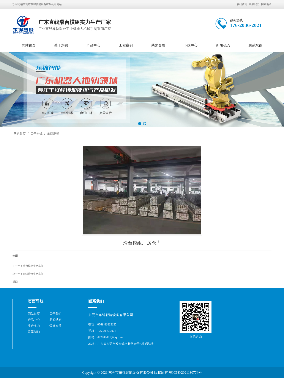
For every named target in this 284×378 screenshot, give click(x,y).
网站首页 (29, 45)
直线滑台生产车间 (33, 273)
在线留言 (242, 4)
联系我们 (254, 4)
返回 (15, 281)
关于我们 (55, 313)
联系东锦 (255, 45)
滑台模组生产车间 (33, 265)
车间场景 (52, 133)
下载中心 (190, 45)
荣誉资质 (158, 45)
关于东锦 (61, 45)
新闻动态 (223, 45)
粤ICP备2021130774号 (185, 372)
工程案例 (126, 45)
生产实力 (34, 325)
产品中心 (93, 45)
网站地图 (266, 4)
